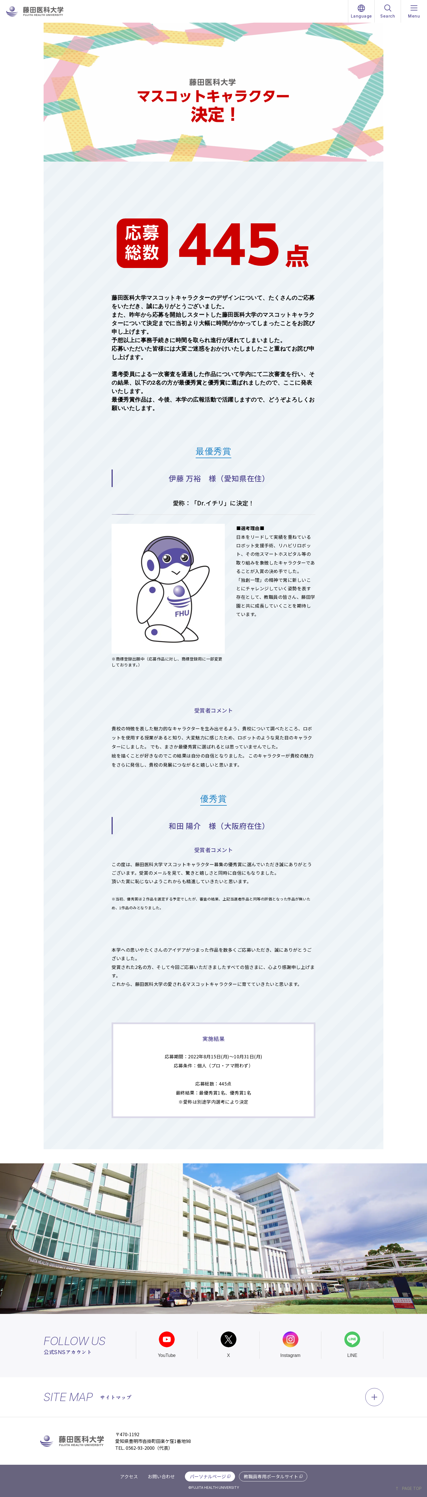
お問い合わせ (161, 1476)
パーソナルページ (208, 1476)
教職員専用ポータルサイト (271, 1476)
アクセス (129, 1476)
